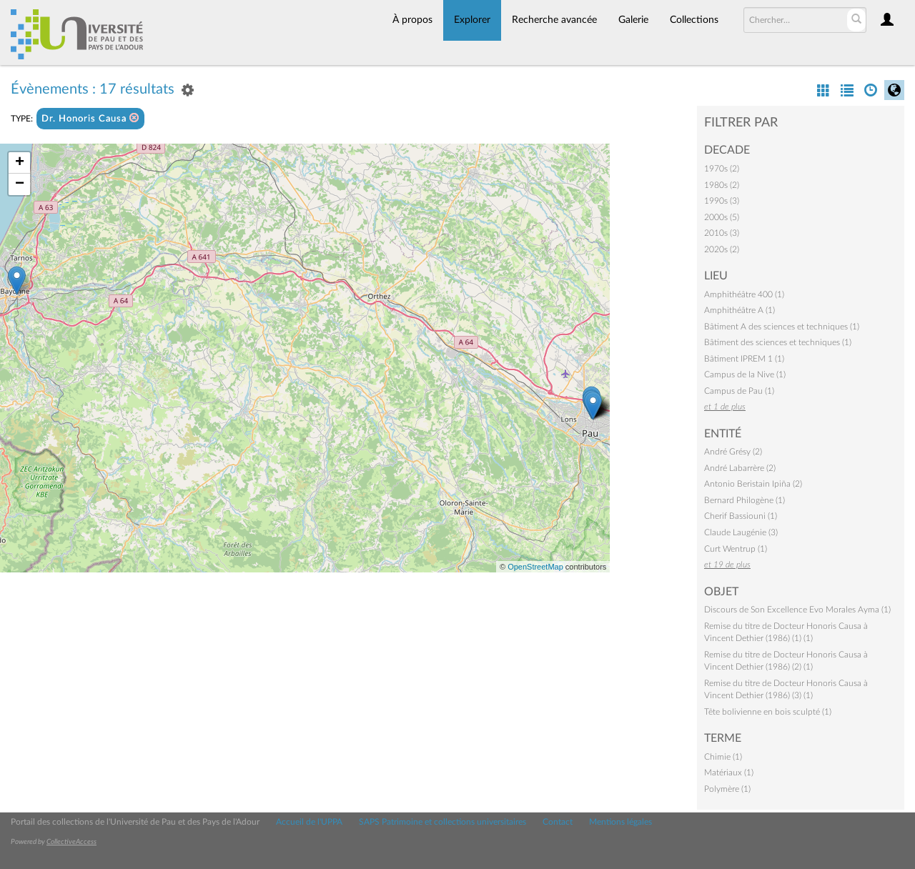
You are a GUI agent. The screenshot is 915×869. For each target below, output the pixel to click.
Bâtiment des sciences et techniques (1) (777, 342)
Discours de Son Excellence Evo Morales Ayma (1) (797, 609)
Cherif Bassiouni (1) (740, 516)
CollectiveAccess (71, 841)
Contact (558, 822)
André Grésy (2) (733, 451)
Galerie (633, 20)
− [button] (19, 184)
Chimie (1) (723, 757)
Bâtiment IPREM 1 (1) (744, 358)
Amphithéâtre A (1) (739, 310)
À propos (412, 20)
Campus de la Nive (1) (745, 374)
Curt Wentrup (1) (735, 549)
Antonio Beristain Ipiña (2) (753, 484)
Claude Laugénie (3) (741, 532)
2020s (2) (721, 249)
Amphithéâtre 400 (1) (744, 294)
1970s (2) (721, 168)
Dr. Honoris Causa (90, 118)
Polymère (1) (727, 789)
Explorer (472, 20)
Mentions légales (620, 822)
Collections (694, 20)
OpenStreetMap (535, 566)
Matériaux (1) (728, 772)
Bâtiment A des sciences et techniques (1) (781, 326)
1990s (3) (721, 201)
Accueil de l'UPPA (309, 822)
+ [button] (19, 163)
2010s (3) (721, 233)
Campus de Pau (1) (739, 391)
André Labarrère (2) (740, 468)
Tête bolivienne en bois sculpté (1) (767, 711)
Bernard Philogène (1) (744, 500)
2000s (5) (721, 217)
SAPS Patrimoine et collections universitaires (442, 822)
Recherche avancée (554, 20)
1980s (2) (721, 185)
